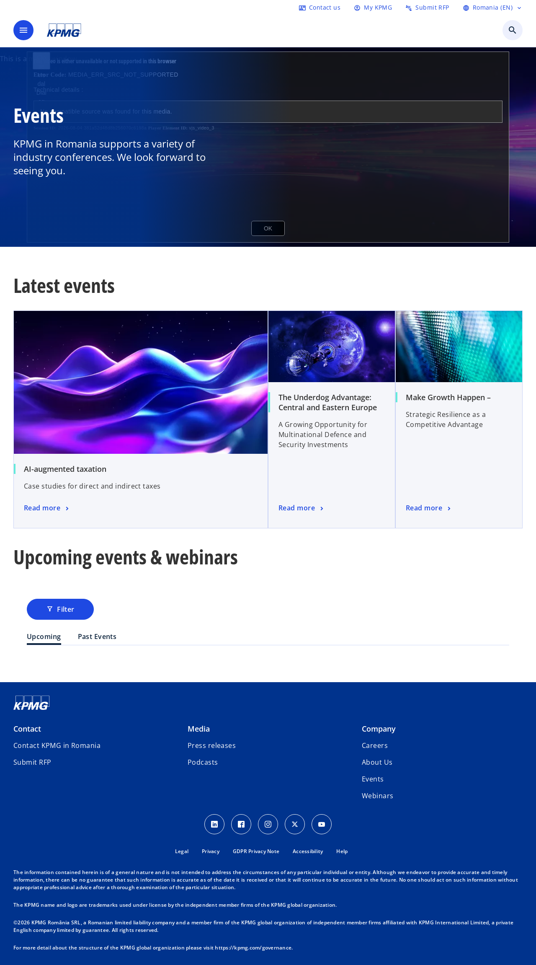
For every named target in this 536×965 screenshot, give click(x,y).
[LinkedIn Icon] (214, 824)
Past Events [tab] (97, 636)
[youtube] (322, 824)
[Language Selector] (493, 7)
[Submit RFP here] (427, 7)
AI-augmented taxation (65, 469)
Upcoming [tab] (44, 636)
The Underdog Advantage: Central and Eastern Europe (327, 402)
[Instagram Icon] (268, 824)
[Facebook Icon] (241, 824)
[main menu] (23, 30)
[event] (47, 508)
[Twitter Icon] (295, 824)
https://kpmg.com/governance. (254, 947)
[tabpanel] (268, 662)
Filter (60, 609)
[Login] (373, 7)
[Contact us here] (319, 7)
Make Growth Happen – (448, 397)
